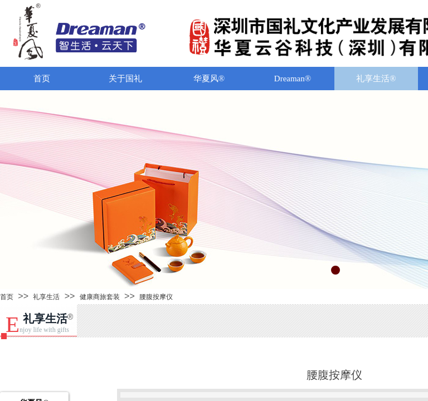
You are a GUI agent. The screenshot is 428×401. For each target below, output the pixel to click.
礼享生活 (46, 297)
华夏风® (209, 78)
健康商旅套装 (100, 297)
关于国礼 (125, 78)
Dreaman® (292, 78)
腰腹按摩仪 (156, 297)
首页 (41, 78)
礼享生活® (376, 78)
